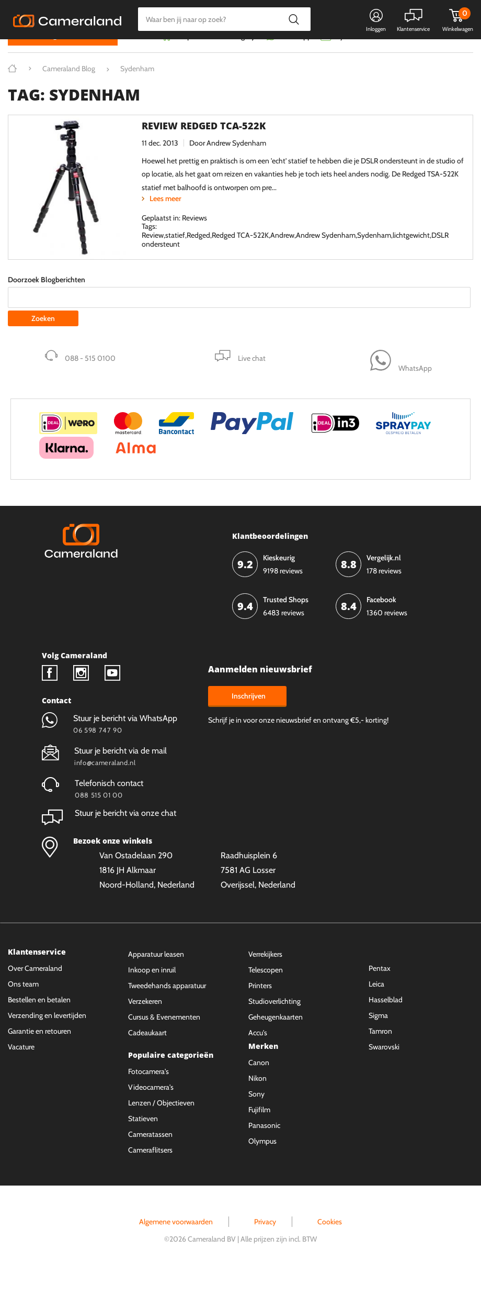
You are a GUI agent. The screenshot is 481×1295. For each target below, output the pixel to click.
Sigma (378, 1035)
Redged (198, 255)
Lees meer (165, 218)
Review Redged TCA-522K (204, 145)
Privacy (265, 1242)
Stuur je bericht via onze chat (109, 833)
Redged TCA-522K (240, 255)
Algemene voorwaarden (176, 1242)
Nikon (257, 1098)
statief (175, 255)
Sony (256, 1114)
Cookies (329, 1242)
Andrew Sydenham (236, 163)
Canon (258, 1082)
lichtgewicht (411, 255)
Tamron (380, 1051)
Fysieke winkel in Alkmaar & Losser (390, 56)
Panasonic (264, 1145)
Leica (376, 1004)
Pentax (380, 988)
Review (153, 255)
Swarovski (384, 1066)
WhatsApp (294, 56)
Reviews (194, 237)
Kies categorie (46, 55)
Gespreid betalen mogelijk (216, 56)
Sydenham (374, 255)
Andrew (282, 255)
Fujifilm (259, 1129)
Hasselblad (386, 1019)
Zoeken (293, 19)
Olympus (262, 1161)
